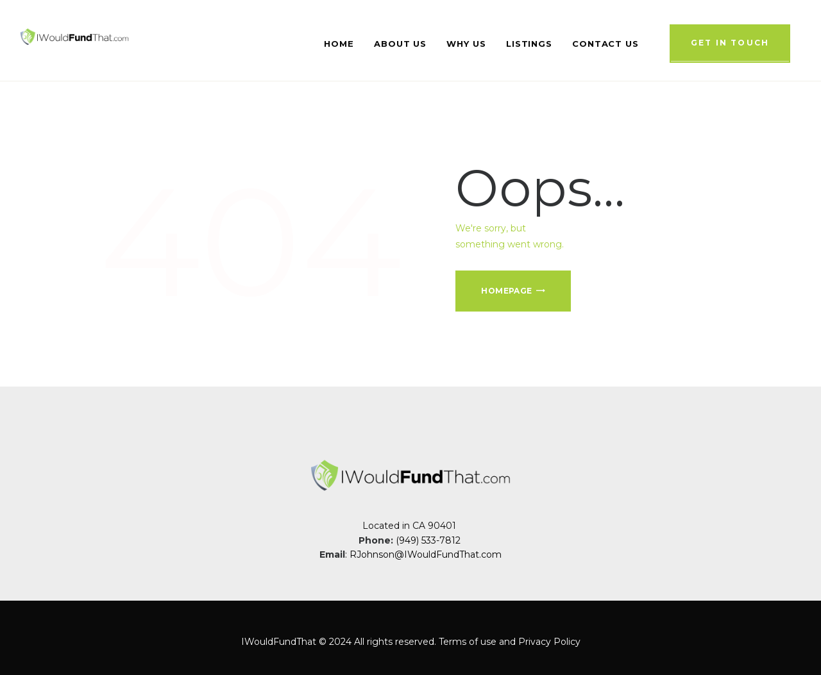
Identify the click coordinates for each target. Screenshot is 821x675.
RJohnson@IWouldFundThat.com (426, 554)
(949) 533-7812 (429, 540)
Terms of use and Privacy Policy (509, 641)
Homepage (506, 291)
